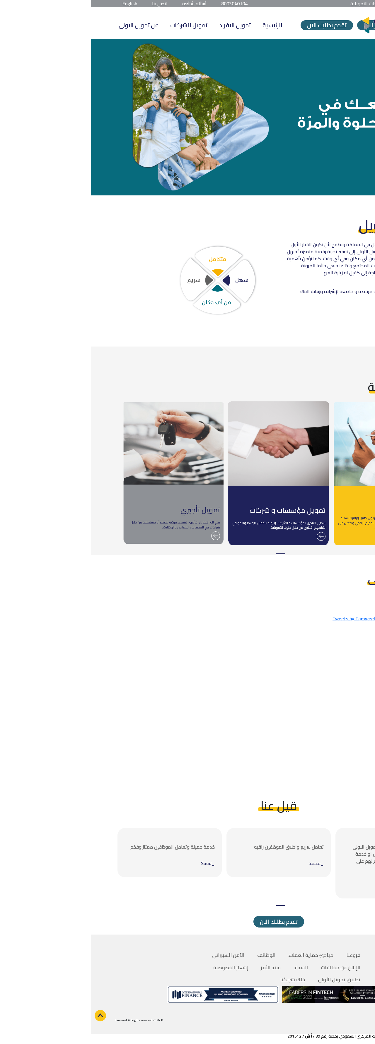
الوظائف (175, 955)
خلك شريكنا (201, 979)
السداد (209, 967)
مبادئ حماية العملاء (219, 955)
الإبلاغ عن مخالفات (249, 967)
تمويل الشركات (97, 25)
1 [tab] (189, 553)
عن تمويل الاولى (47, 25)
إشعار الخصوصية (139, 967)
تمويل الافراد (144, 25)
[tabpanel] (293, 474)
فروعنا (262, 955)
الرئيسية (181, 25)
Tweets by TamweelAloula (269, 618)
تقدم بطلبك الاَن (188, 921)
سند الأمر (180, 967)
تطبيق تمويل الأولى (248, 979)
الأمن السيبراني (137, 955)
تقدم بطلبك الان (235, 25)
